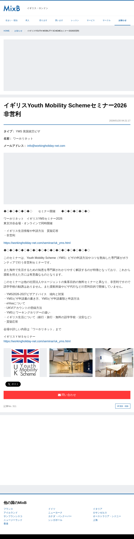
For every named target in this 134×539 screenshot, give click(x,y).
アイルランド (11, 512)
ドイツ (51, 509)
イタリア (97, 509)
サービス (91, 20)
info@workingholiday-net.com (46, 145)
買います (59, 20)
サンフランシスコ (13, 516)
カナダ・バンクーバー (60, 516)
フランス (8, 509)
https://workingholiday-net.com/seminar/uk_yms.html (37, 242)
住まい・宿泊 (11, 20)
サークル (107, 20)
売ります (43, 20)
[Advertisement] (69, 64)
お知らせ (122, 20)
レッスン (75, 20)
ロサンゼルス (100, 512)
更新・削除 (123, 406)
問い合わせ (67, 394)
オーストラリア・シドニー (107, 516)
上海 (95, 520)
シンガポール (55, 520)
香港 (6, 523)
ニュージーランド (13, 520)
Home (7, 31)
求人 (27, 20)
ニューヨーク (55, 512)
